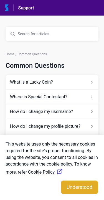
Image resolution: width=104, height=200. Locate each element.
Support (26, 8)
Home (10, 54)
